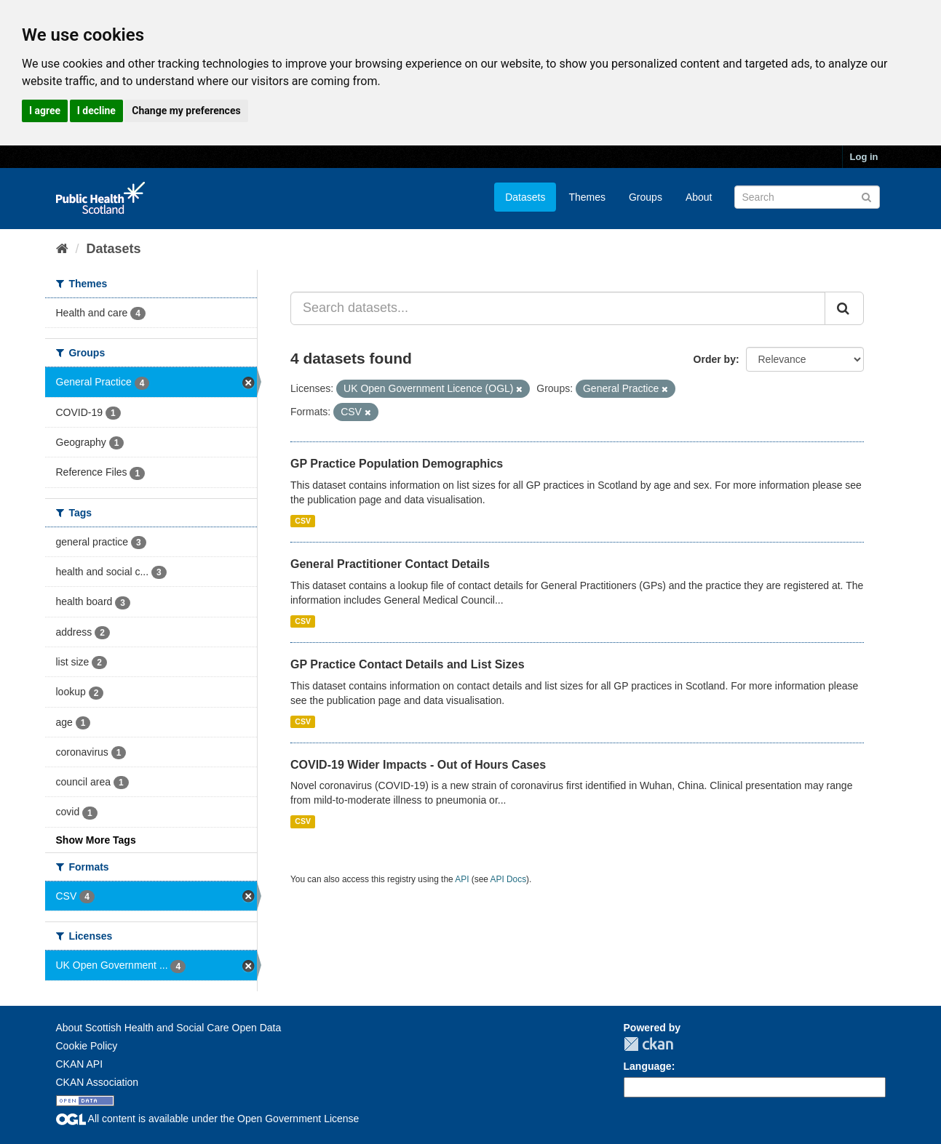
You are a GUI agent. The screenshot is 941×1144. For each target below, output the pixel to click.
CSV (303, 520)
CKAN (648, 1044)
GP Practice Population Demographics (396, 463)
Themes (587, 197)
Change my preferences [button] (186, 110)
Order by (715, 359)
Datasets (525, 197)
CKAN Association (97, 1082)
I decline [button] (96, 110)
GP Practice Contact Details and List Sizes (407, 664)
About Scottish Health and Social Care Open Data (169, 1027)
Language (648, 1066)
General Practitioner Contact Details (390, 564)
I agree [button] (44, 110)
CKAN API (79, 1064)
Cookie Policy (87, 1046)
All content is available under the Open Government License (208, 1118)
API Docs (509, 879)
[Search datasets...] (557, 308)
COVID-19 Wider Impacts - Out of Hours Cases (418, 765)
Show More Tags (96, 840)
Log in (864, 156)
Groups (645, 197)
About (699, 197)
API (462, 879)
